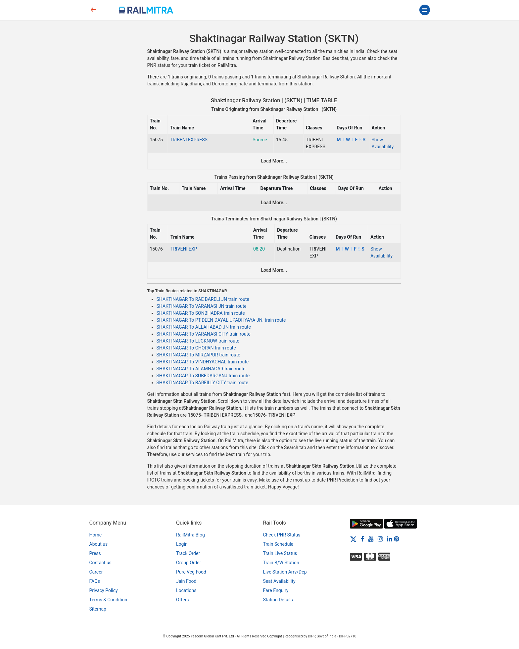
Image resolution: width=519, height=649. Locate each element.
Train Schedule (278, 544)
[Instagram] (380, 538)
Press (95, 553)
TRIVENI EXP (183, 249)
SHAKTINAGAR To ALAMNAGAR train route (201, 368)
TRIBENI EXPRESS (189, 139)
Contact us (100, 562)
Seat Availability (279, 581)
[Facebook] (362, 538)
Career (96, 572)
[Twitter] (353, 538)
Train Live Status (280, 553)
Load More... (274, 160)
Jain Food (186, 581)
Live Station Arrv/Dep (285, 572)
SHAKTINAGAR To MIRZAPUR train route (198, 354)
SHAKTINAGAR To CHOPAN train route (196, 347)
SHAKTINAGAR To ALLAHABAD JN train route (204, 327)
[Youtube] (371, 538)
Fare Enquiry (276, 590)
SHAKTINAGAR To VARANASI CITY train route (204, 334)
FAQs (94, 581)
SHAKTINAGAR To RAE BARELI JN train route (203, 299)
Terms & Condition (108, 599)
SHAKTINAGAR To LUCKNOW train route (198, 341)
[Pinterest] (396, 538)
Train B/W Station (281, 562)
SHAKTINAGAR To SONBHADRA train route (201, 313)
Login (182, 544)
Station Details (278, 599)
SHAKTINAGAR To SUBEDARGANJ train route (203, 375)
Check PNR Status (282, 534)
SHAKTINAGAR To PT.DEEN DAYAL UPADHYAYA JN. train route (221, 320)
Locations (186, 590)
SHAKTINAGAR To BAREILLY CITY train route (203, 382)
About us (98, 544)
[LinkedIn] (389, 538)
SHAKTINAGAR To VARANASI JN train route (202, 306)
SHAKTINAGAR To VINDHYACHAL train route (203, 361)
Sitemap (97, 609)
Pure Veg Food (191, 572)
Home (95, 534)
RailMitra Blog (190, 534)
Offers (182, 599)
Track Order (188, 553)
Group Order (188, 562)
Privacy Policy (103, 590)
